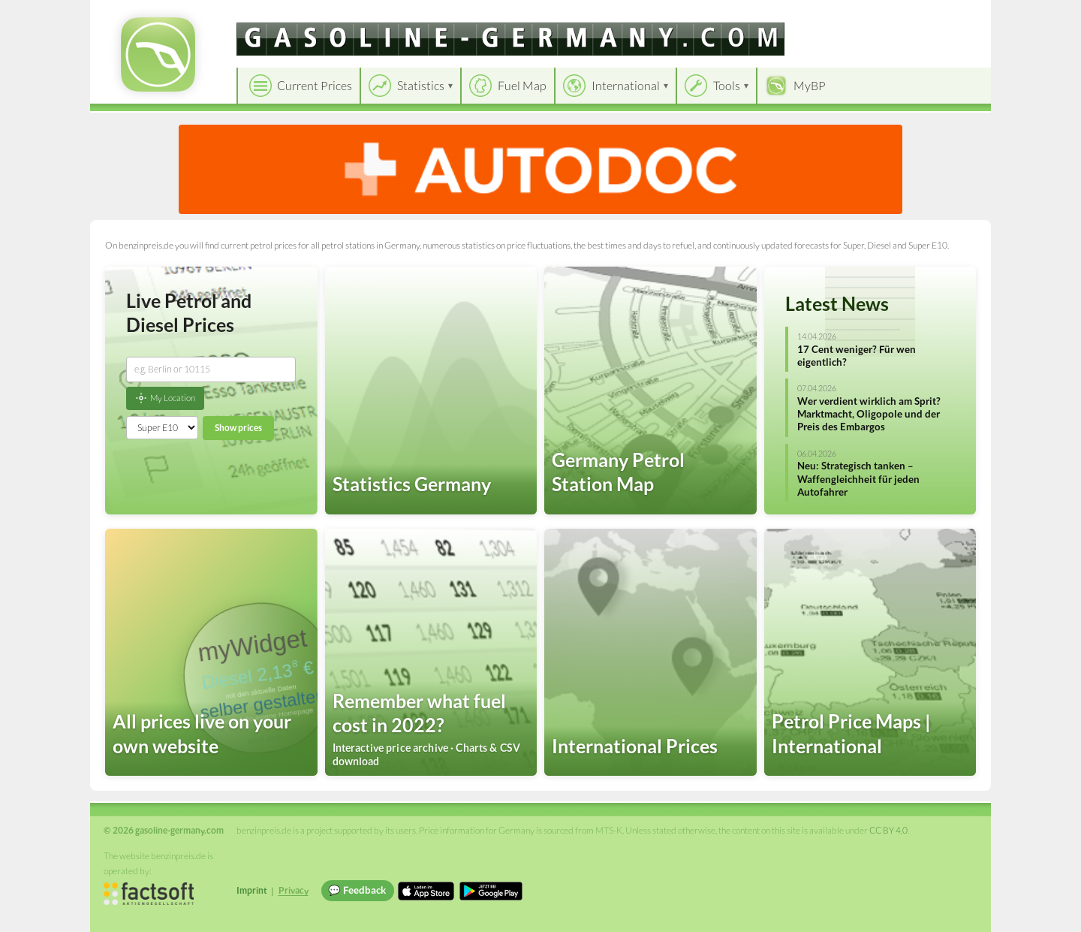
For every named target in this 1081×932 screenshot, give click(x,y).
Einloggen (954, 15)
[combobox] (211, 369)
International (626, 85)
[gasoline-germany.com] (510, 39)
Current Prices (314, 85)
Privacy (294, 890)
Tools (726, 85)
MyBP (809, 85)
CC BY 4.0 (888, 830)
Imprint (251, 890)
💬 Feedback (357, 890)
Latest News (837, 303)
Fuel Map (522, 85)
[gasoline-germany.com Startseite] (158, 54)
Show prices (238, 427)
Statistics (420, 85)
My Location (165, 398)
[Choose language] (876, 15)
